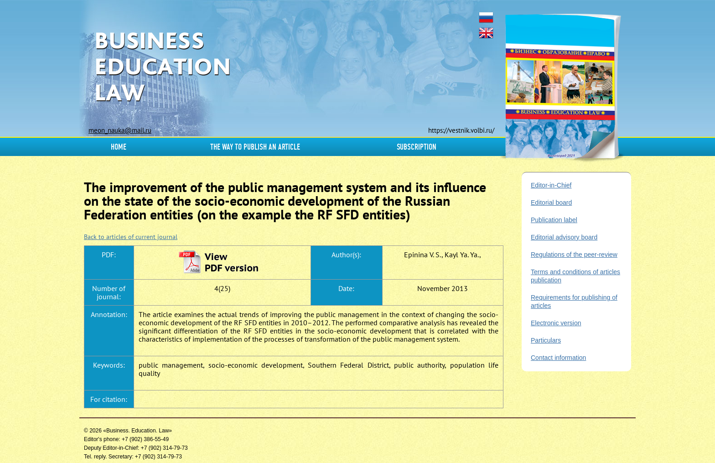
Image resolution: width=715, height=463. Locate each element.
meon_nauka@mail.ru (119, 130)
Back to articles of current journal (130, 237)
